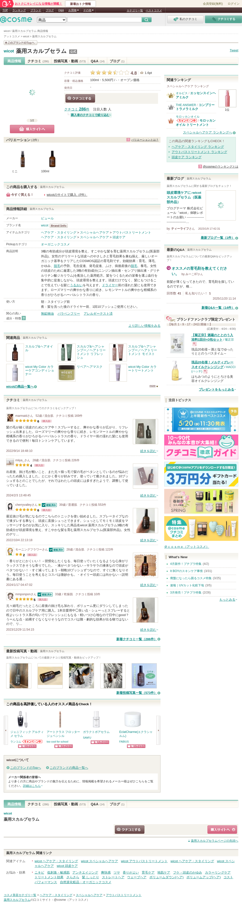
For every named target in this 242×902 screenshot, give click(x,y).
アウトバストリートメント (132, 232)
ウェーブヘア (136, 877)
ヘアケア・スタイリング (58, 232)
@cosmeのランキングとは (220, 166)
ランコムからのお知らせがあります (32, 741)
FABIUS (124, 741)
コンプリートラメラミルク (195, 107)
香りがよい (131, 872)
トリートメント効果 (49, 877)
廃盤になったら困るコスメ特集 (191, 578)
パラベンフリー (69, 313)
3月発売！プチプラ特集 (186, 592)
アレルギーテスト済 (98, 313)
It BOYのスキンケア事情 (186, 571)
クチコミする (80, 98)
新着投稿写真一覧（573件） (136, 693)
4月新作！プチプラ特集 (186, 564)
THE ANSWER (186, 105)
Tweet (234, 50)
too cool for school (57, 741)
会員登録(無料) (213, 3)
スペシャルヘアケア (94, 232)
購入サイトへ (32, 129)
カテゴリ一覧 (135, 10)
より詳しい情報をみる (144, 326)
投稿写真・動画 (70, 61)
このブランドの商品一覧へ (69, 768)
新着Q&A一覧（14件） (218, 307)
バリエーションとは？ (145, 139)
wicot (9, 51)
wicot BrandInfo (60, 226)
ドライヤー (110, 285)
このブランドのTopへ (25, 768)
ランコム (15, 741)
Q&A (61, 10)
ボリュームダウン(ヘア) (166, 877)
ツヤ (117, 872)
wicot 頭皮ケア (67, 866)
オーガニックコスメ (55, 244)
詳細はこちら (32, 786)
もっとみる (227, 599)
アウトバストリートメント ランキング (199, 152)
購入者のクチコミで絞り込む (90, 115)
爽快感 (106, 872)
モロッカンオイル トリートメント (196, 122)
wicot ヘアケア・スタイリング (56, 861)
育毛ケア (148, 872)
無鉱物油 (47, 313)
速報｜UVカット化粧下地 (187, 585)
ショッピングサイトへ (27, 746)
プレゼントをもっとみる (216, 389)
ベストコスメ (154, 10)
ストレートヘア (113, 877)
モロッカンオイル (188, 116)
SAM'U (87, 737)
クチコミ (38, 61)
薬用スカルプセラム (41, 51)
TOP (5, 10)
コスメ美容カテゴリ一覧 (20, 895)
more (152, 385)
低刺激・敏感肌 (58, 872)
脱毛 (57, 266)
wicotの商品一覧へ (20, 386)
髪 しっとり (90, 877)
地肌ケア (163, 872)
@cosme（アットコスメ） (72, 900)
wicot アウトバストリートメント (144, 861)
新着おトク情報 (80, 4)
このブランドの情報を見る (20, 42)
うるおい (76, 285)
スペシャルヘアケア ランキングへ (207, 132)
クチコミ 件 (76, 109)
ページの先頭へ (214, 840)
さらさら (72, 877)
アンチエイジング (85, 872)
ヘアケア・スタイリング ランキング (198, 147)
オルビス (182, 93)
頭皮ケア (119, 237)
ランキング (19, 10)
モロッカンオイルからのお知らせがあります (186, 120)
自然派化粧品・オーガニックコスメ (85, 882)
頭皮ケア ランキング (187, 157)
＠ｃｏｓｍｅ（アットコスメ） (186, 547)
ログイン (234, 3)
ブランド (35, 10)
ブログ (50, 10)
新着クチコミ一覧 (136, 639)
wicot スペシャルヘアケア (99, 861)
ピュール (47, 218)
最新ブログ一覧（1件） (218, 238)
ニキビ (39, 872)
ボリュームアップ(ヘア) (203, 877)
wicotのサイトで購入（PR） (67, 195)
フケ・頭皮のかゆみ (187, 872)
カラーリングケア (218, 872)
